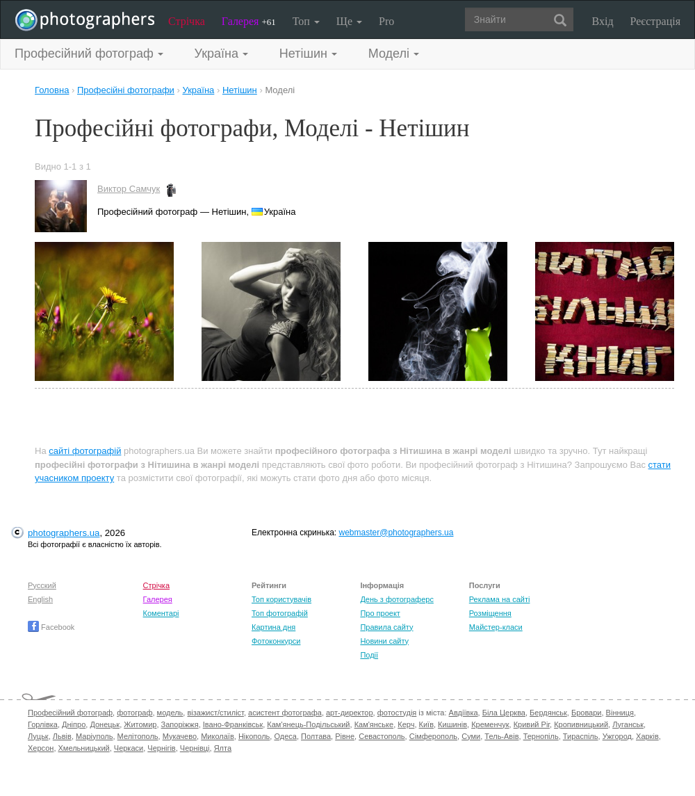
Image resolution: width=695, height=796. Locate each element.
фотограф (134, 712)
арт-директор (349, 712)
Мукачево (180, 736)
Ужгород (617, 736)
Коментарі (161, 613)
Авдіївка (463, 712)
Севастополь (381, 736)
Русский (42, 585)
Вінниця (620, 712)
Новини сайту (384, 641)
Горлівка (43, 724)
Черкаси (128, 748)
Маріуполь (94, 736)
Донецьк (105, 724)
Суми (470, 736)
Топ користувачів (281, 599)
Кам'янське (374, 724)
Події (369, 655)
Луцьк (38, 736)
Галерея (249, 21)
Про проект (380, 613)
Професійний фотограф (70, 712)
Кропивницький (581, 724)
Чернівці (195, 748)
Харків (647, 736)
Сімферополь (433, 736)
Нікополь (254, 736)
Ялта (222, 748)
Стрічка (186, 21)
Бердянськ (548, 712)
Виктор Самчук (128, 189)
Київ (426, 724)
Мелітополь (137, 736)
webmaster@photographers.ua (396, 532)
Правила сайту (386, 627)
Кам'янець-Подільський (308, 724)
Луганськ (628, 724)
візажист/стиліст (215, 712)
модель (170, 712)
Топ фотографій (280, 613)
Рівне (344, 736)
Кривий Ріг (532, 724)
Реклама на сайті (499, 599)
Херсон (41, 748)
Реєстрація (655, 21)
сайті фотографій (85, 451)
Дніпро (73, 724)
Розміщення (490, 613)
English (40, 599)
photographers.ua (63, 533)
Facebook (51, 627)
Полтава (316, 736)
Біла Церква (503, 712)
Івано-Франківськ (233, 724)
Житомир (140, 724)
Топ (306, 21)
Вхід (603, 21)
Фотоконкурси (276, 641)
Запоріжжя (180, 724)
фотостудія (397, 712)
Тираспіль (580, 736)
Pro (386, 21)
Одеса (285, 736)
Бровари (586, 712)
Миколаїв (217, 736)
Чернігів (161, 748)
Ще (349, 21)
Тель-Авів (501, 736)
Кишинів (452, 724)
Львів (62, 736)
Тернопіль (541, 736)
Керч (406, 724)
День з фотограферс (397, 599)
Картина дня (273, 627)
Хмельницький (84, 748)
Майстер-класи (496, 627)
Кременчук (490, 724)
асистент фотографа (285, 712)
